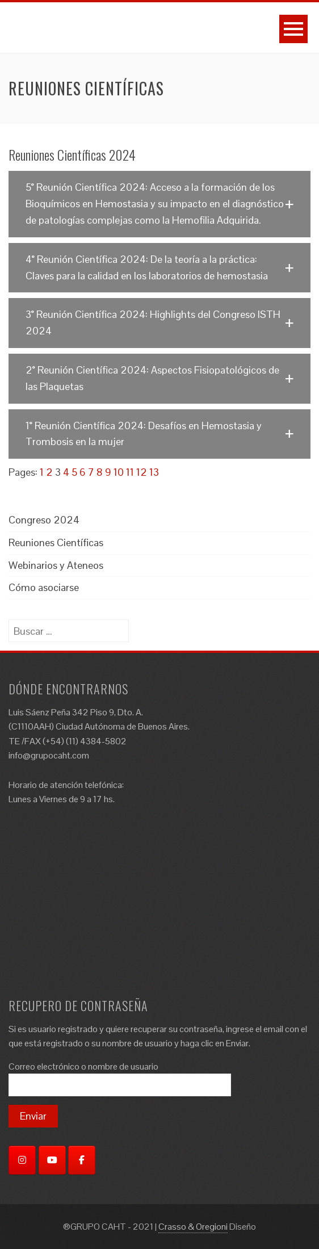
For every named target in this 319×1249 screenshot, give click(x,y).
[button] (159, 204)
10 (119, 472)
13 (154, 472)
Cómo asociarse (44, 587)
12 (141, 472)
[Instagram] (22, 1160)
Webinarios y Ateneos (56, 565)
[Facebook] (81, 1160)
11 (130, 472)
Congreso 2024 (44, 519)
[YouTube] (52, 1160)
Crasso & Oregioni (193, 1227)
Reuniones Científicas (56, 542)
